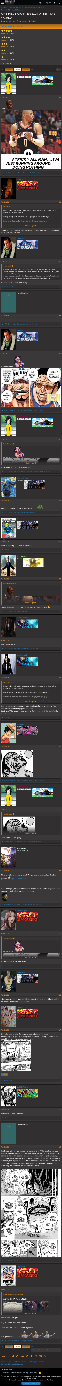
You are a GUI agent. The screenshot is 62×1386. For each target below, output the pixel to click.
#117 (59, 1030)
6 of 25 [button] (17, 69)
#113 (59, 809)
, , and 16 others (23, 410)
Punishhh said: (8, 444)
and (9, 287)
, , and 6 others (23, 173)
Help (35, 1373)
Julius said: (6, 207)
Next (26, 69)
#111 (59, 678)
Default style (7, 1369)
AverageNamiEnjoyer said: (12, 1294)
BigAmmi (21, 1267)
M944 (19, 519)
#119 (59, 1147)
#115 (59, 933)
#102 (59, 202)
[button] (2, 2)
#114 (59, 871)
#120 (59, 1289)
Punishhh (21, 239)
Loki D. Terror (22, 1087)
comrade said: (7, 814)
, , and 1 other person (27, 471)
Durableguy (22, 911)
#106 (59, 439)
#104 (59, 316)
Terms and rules (16, 1373)
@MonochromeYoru (19, 879)
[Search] (59, 2)
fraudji (34, 21)
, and (21, 649)
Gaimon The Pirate (9, 21)
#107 (59, 501)
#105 (59, 353)
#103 (59, 261)
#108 (59, 542)
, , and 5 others (22, 904)
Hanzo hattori (22, 618)
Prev (9, 69)
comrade (20, 724)
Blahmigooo (22, 1007)
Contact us (5, 1373)
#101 (59, 97)
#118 (59, 1110)
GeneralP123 (22, 478)
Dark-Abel (21, 972)
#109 (59, 579)
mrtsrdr (20, 179)
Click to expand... (31, 226)
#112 (59, 747)
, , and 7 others (20, 324)
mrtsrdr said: (7, 266)
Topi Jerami (22, 655)
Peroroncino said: (9, 584)
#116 (59, 995)
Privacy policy (28, 1373)
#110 (59, 640)
